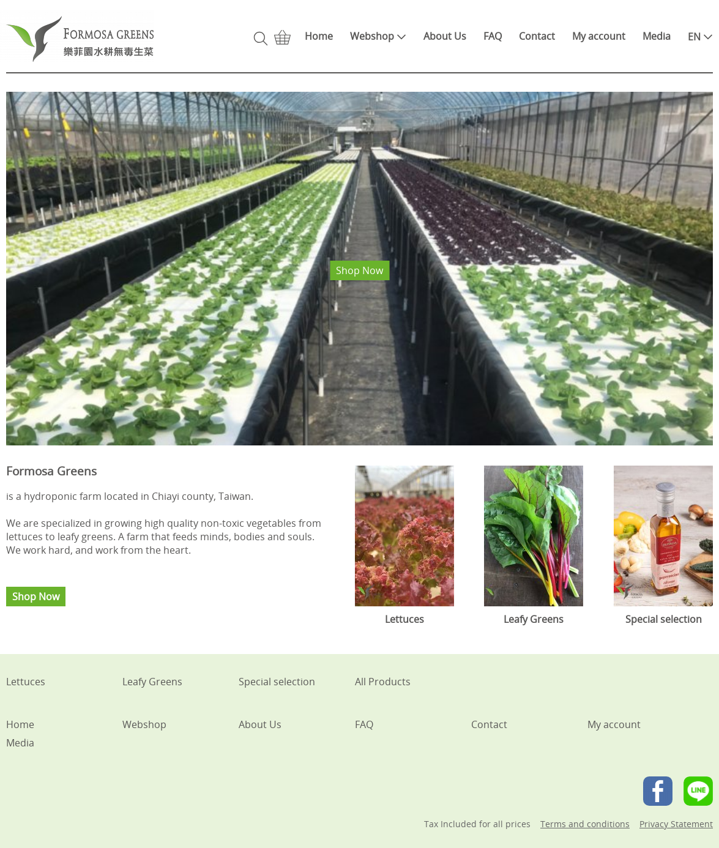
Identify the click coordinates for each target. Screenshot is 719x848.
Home (319, 36)
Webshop (378, 36)
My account (598, 36)
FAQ (492, 36)
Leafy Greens (152, 681)
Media (657, 36)
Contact (537, 36)
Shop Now (359, 270)
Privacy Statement (676, 824)
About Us (444, 36)
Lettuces (25, 681)
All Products (383, 681)
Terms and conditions (585, 824)
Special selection (277, 681)
